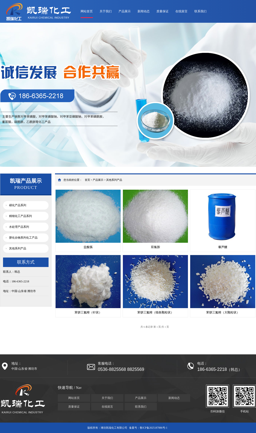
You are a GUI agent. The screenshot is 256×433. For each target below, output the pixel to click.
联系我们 (200, 11)
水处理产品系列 (19, 226)
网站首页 (87, 11)
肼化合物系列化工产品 (23, 237)
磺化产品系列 (17, 205)
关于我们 (106, 11)
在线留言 (181, 11)
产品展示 (125, 11)
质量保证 (162, 11)
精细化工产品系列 (20, 216)
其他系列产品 (17, 248)
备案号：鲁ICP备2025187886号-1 (148, 427)
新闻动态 (143, 11)
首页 (87, 180)
